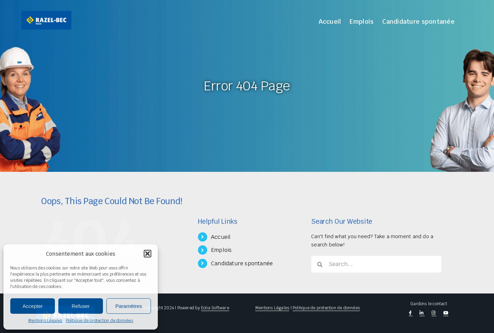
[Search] (319, 264)
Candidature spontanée (242, 263)
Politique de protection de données (99, 320)
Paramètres (128, 306)
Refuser (81, 306)
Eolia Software (215, 308)
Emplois (221, 250)
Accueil (221, 237)
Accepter (32, 306)
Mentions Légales (45, 320)
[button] (147, 253)
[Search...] (376, 264)
